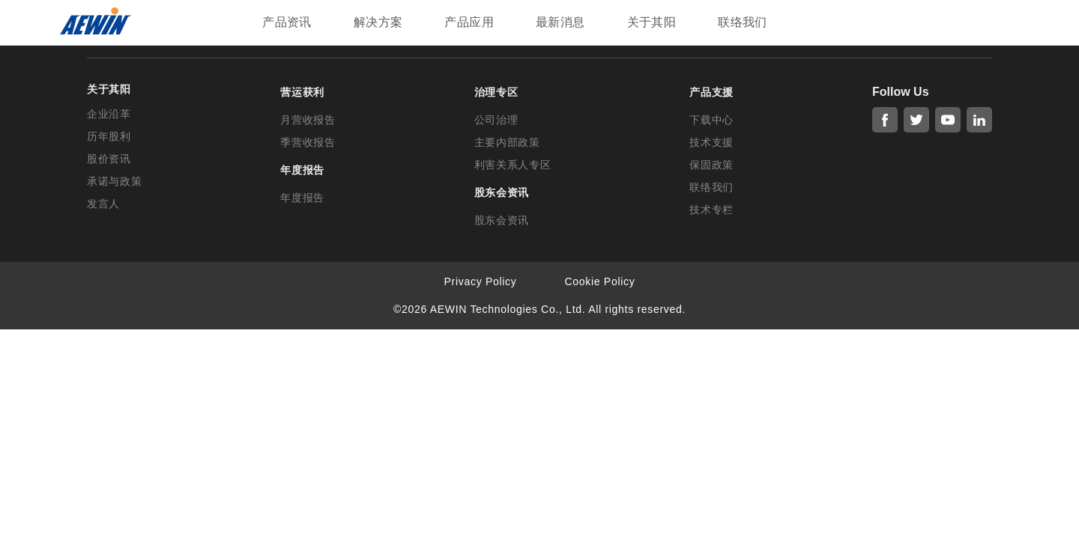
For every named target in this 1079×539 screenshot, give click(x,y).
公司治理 (496, 120)
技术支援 (711, 142)
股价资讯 (109, 159)
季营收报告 (308, 142)
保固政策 (711, 165)
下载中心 (711, 120)
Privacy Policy (480, 281)
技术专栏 (711, 210)
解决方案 (378, 22)
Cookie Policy (600, 281)
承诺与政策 (114, 181)
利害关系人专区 (512, 165)
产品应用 (469, 22)
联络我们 (742, 22)
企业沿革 (109, 114)
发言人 (103, 204)
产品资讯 (287, 22)
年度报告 (302, 198)
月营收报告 (308, 120)
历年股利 (109, 136)
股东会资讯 (502, 220)
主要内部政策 (507, 142)
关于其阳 (652, 22)
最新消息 (560, 22)
